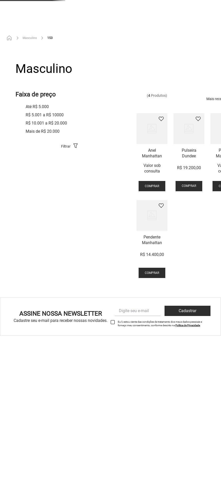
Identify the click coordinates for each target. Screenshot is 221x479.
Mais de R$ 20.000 (43, 131)
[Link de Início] (10, 38)
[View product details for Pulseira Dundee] (189, 153)
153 (50, 38)
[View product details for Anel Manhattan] (152, 153)
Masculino (30, 38)
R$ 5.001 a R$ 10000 (45, 114)
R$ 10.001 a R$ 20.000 (46, 123)
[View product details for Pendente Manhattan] (152, 239)
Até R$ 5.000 (37, 106)
